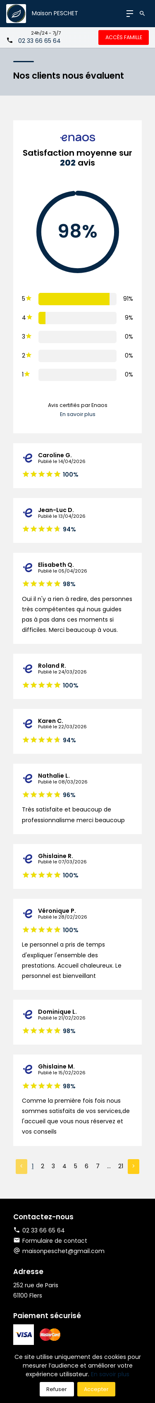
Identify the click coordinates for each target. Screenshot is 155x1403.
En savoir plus (77, 414)
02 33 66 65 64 (39, 41)
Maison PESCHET (55, 13)
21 (120, 1166)
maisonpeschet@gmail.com (63, 1251)
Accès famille (123, 37)
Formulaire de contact (50, 1241)
